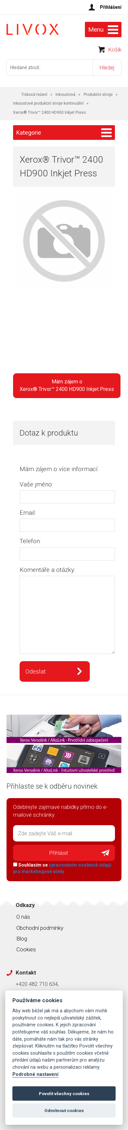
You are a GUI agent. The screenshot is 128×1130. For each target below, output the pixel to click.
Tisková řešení (34, 94)
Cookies (26, 949)
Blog (21, 938)
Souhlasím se (62, 868)
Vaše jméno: (36, 484)
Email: (28, 512)
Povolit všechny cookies (64, 1093)
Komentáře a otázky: (47, 569)
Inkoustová (65, 94)
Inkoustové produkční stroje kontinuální (48, 103)
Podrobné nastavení (35, 1074)
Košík (114, 49)
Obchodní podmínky (39, 928)
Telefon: (30, 541)
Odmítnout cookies (64, 1110)
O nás (23, 917)
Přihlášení (110, 7)
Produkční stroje (98, 94)
